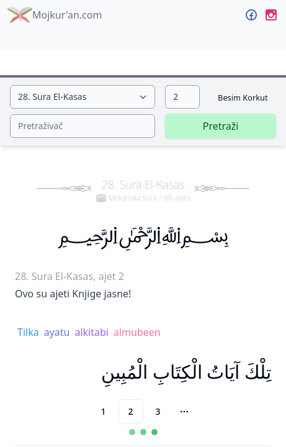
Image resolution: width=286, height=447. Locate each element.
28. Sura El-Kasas (143, 190)
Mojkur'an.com (54, 14)
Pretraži (221, 126)
